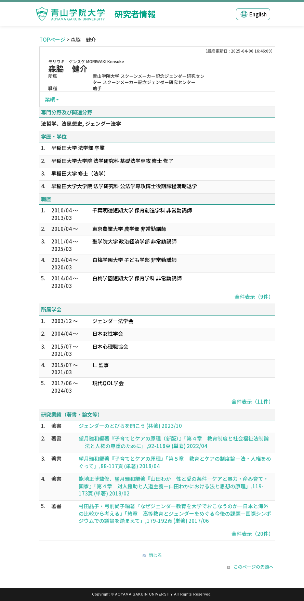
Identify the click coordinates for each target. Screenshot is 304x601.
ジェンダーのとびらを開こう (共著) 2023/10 (130, 425)
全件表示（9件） (254, 296)
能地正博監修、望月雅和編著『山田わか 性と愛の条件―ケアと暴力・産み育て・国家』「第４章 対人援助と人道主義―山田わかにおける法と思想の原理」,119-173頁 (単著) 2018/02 (173, 486)
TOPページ (52, 39)
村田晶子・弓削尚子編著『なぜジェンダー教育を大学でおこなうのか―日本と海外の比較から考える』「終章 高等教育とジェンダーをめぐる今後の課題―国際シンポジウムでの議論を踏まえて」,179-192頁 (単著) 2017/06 (175, 513)
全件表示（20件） (253, 533)
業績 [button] (50, 99)
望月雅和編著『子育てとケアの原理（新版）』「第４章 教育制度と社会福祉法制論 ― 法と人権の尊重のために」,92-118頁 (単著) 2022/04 (174, 442)
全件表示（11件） (253, 401)
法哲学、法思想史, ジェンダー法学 (81, 123)
